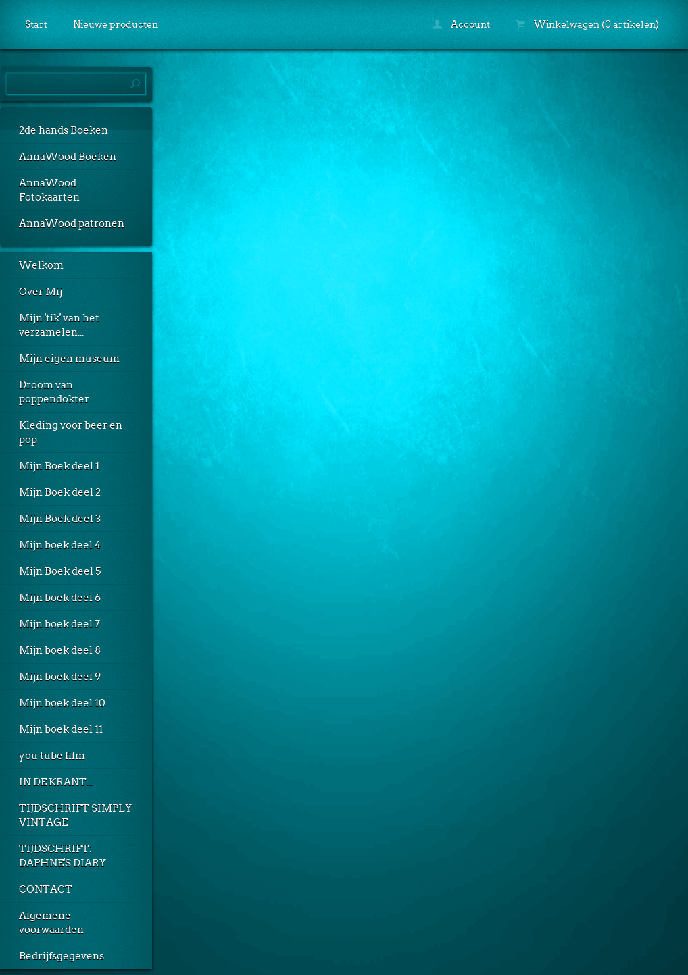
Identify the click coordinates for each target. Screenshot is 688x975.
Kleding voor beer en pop (70, 432)
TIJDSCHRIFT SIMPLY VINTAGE (75, 815)
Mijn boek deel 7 (59, 624)
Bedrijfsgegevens (61, 956)
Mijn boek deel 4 (60, 545)
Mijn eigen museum (69, 358)
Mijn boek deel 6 (60, 597)
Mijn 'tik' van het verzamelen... (59, 325)
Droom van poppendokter (54, 392)
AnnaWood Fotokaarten (49, 190)
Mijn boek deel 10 (62, 703)
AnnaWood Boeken (67, 157)
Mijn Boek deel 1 (59, 466)
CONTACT (45, 889)
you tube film (52, 755)
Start (36, 24)
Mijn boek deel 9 (60, 676)
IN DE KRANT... (56, 782)
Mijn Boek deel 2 (60, 492)
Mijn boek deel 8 (60, 650)
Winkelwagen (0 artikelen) (587, 24)
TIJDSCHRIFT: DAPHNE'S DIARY (62, 856)
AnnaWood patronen (71, 223)
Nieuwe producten (115, 24)
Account (461, 24)
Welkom (41, 265)
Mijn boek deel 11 (61, 729)
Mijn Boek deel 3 (60, 518)
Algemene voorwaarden (51, 923)
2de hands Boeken (63, 130)
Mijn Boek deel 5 (60, 571)
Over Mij (40, 292)
